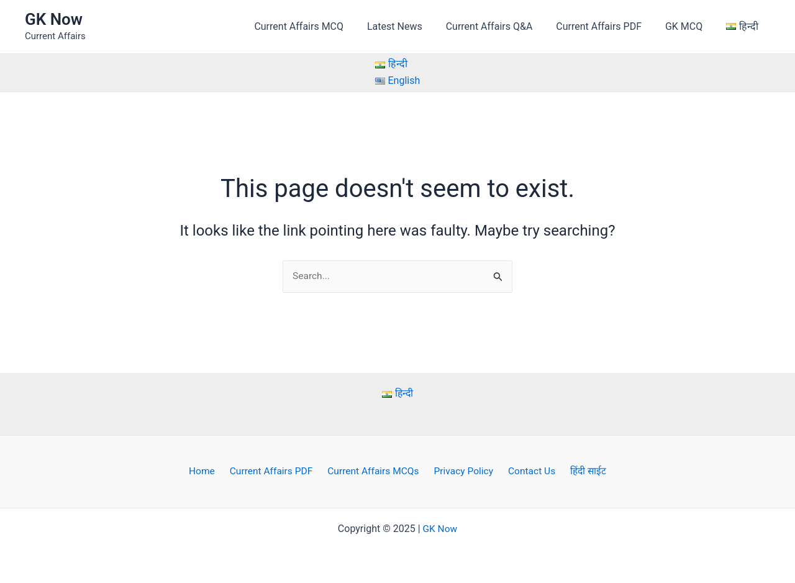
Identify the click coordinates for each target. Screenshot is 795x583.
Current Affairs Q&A (502, 26)
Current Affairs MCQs (374, 471)
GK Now (54, 19)
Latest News (411, 26)
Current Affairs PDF (608, 26)
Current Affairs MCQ (319, 26)
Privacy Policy (462, 471)
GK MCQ (689, 26)
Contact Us (527, 471)
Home (209, 471)
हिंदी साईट (580, 471)
